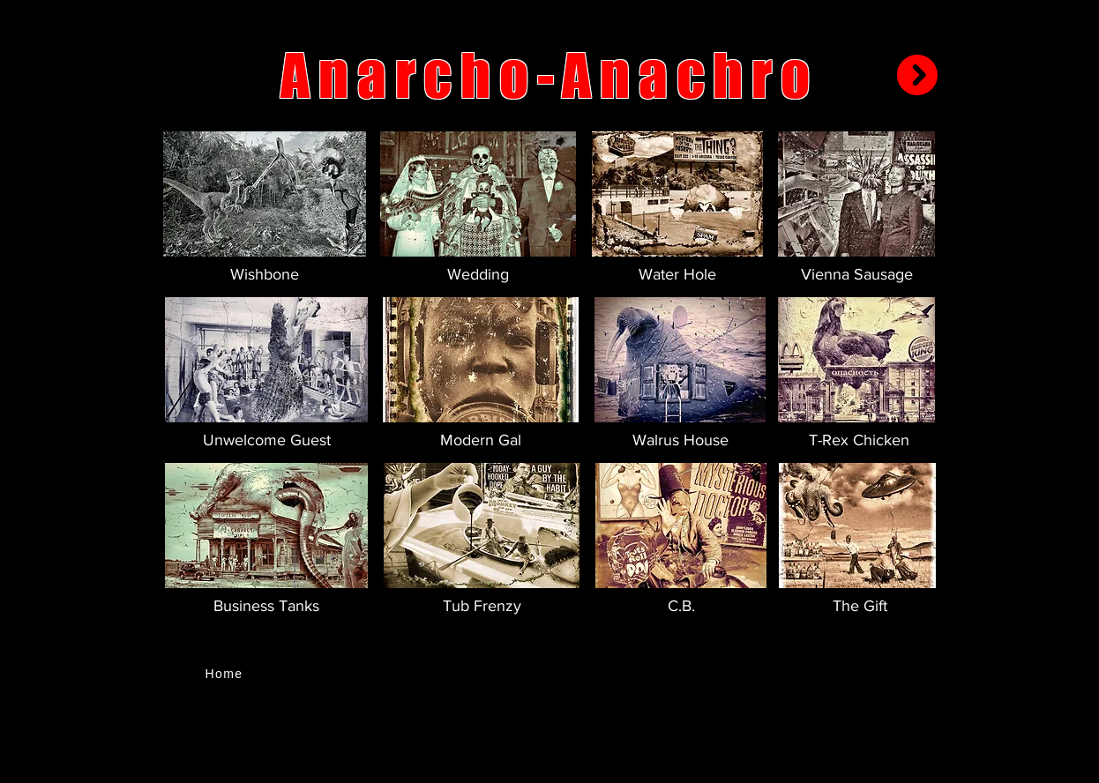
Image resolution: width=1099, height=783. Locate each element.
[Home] (225, 673)
